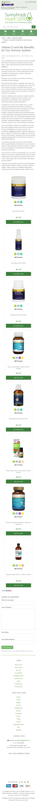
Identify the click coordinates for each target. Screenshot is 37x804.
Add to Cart (18, 378)
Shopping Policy (18, 676)
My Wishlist (18, 673)
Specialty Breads (18, 724)
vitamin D (13, 131)
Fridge (19, 719)
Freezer (18, 721)
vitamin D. (4, 66)
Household (18, 713)
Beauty (18, 711)
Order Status (18, 667)
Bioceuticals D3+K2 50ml (18, 263)
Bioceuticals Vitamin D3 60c (18, 315)
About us (3, 7)
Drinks (19, 716)
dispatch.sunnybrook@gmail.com (19, 740)
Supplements (19, 708)
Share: (7, 590)
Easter (18, 697)
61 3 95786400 (19, 743)
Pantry (18, 700)
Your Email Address (7, 639)
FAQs (18, 681)
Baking (18, 702)
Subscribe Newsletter (8, 8)
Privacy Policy (18, 678)
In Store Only (18, 222)
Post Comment (7, 647)
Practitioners (23, 7)
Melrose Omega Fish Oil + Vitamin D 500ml (18, 574)
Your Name (5, 632)
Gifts (18, 727)
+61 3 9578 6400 (30, 2)
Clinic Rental (18, 686)
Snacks (18, 705)
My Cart (18, 670)
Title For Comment (7, 600)
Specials (18, 730)
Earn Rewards (11, 7)
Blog (17, 7)
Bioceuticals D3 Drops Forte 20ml (18, 418)
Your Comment (6, 607)
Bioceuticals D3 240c (18, 211)
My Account (18, 665)
